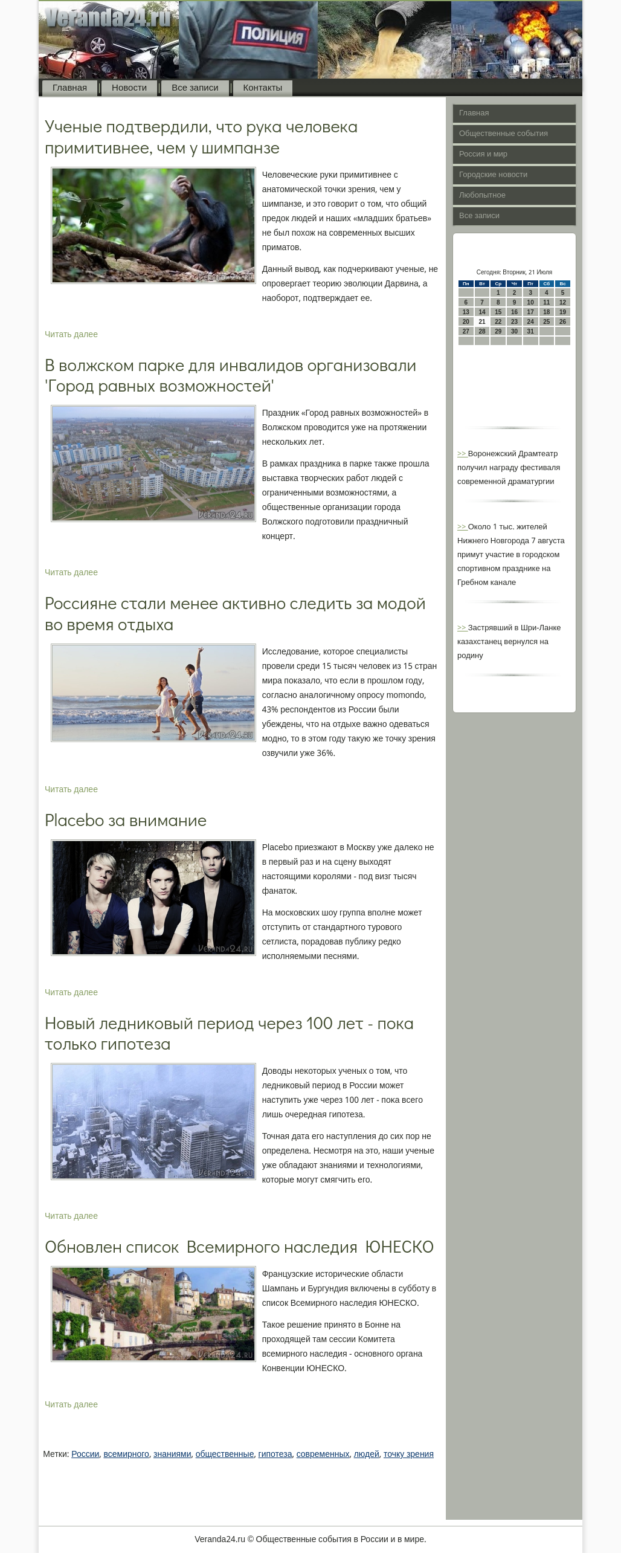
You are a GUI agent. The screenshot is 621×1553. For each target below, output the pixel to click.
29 (498, 331)
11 (546, 302)
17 (530, 312)
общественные (225, 1454)
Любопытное (482, 195)
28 (481, 331)
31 (530, 331)
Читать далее (71, 335)
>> (462, 454)
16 (514, 312)
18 (546, 312)
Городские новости (493, 175)
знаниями (172, 1454)
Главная (70, 88)
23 (514, 321)
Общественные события (503, 134)
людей (366, 1454)
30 (514, 331)
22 (498, 321)
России (85, 1454)
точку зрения (409, 1454)
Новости (129, 88)
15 (498, 312)
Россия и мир (483, 154)
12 (562, 302)
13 (466, 312)
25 (546, 321)
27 (466, 331)
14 (481, 312)
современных (323, 1454)
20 (466, 321)
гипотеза (275, 1454)
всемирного (126, 1454)
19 (562, 312)
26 (562, 321)
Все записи (195, 88)
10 (530, 302)
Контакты (263, 88)
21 (481, 321)
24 (530, 321)
